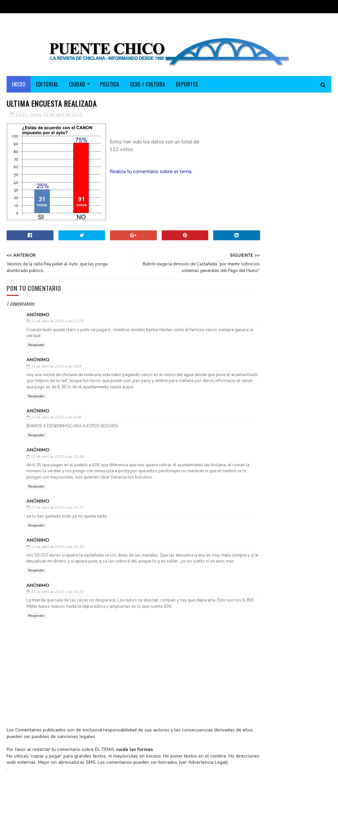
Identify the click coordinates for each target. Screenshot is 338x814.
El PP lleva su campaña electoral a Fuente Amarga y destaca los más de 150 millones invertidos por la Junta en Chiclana (280, 259)
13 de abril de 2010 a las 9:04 (56, 369)
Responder (36, 348)
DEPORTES (187, 87)
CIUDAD (77, 87)
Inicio (18, 87)
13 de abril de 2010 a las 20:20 (57, 601)
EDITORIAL (47, 87)
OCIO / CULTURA (147, 87)
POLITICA (109, 87)
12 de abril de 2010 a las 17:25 (57, 324)
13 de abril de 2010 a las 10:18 (57, 459)
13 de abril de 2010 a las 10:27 (57, 510)
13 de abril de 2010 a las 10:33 (57, 549)
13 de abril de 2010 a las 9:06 (56, 420)
